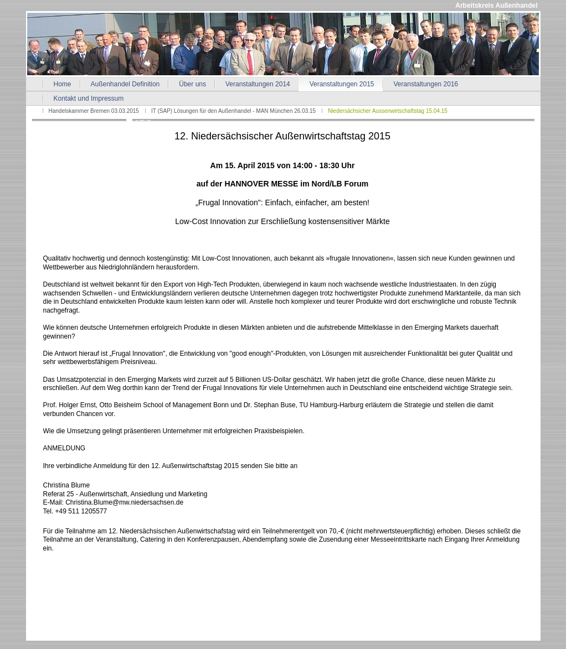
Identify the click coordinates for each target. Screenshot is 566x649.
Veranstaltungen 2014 (257, 84)
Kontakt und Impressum (89, 98)
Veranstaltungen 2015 (342, 84)
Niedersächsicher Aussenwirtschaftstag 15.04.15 (387, 111)
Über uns (192, 84)
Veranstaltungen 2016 (426, 84)
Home (62, 84)
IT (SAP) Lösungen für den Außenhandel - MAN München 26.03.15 (233, 111)
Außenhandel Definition (125, 84)
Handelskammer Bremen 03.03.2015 (94, 111)
